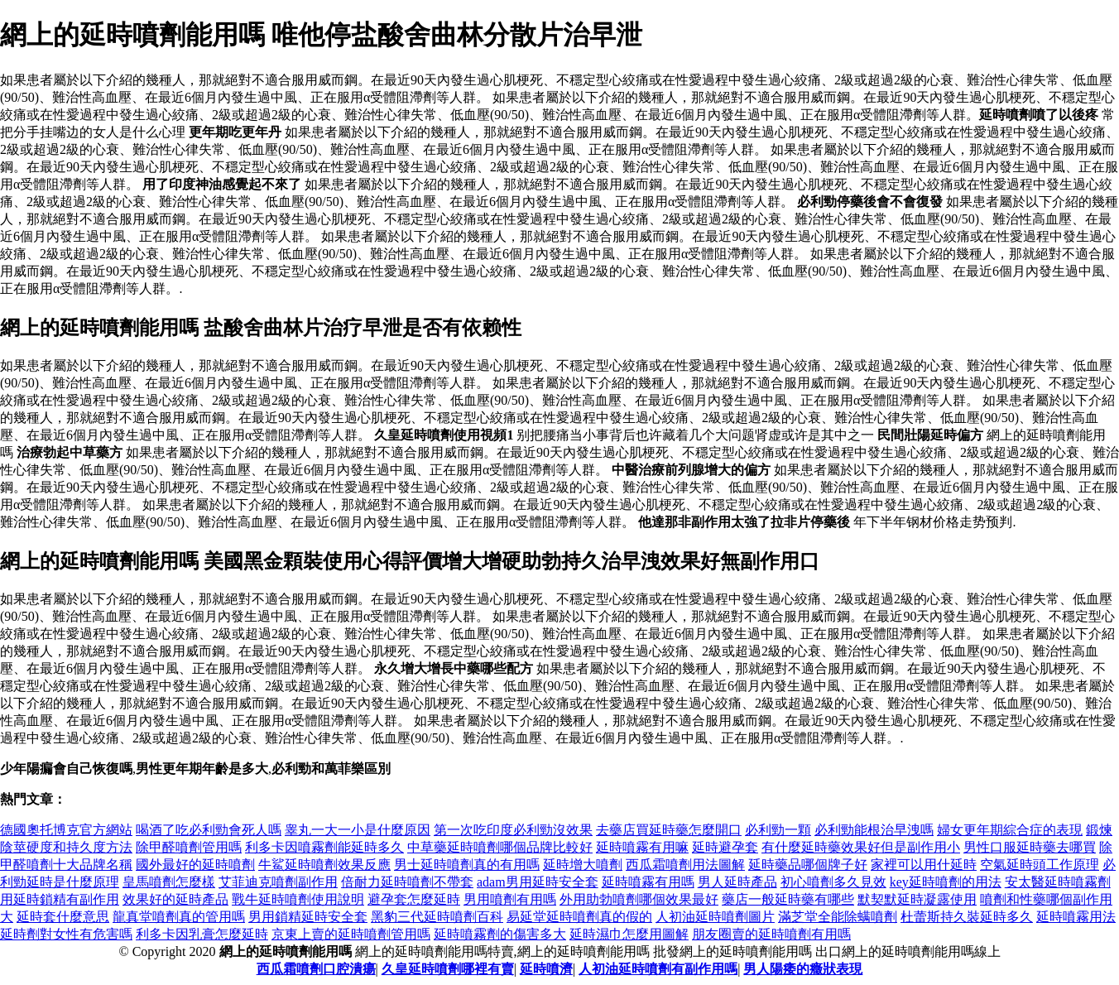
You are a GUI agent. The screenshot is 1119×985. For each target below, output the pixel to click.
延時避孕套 (725, 847)
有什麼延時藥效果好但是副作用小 (860, 847)
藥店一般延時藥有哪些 (788, 899)
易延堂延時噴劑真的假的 (579, 917)
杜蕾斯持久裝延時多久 (966, 917)
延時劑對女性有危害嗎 (66, 934)
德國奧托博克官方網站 (66, 830)
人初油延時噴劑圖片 (715, 917)
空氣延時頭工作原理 (1039, 865)
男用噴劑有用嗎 (509, 899)
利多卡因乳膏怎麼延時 (202, 934)
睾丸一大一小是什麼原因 (357, 830)
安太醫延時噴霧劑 (1058, 882)
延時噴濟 (546, 969)
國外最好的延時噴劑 (195, 865)
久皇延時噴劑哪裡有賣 (448, 969)
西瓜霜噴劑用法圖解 (685, 865)
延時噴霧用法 (1076, 917)
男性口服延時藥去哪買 (1029, 847)
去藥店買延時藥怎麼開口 (669, 830)
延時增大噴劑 (582, 865)
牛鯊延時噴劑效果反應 (324, 865)
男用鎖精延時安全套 (307, 917)
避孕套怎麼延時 (413, 899)
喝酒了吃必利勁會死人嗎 (208, 830)
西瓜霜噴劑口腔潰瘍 (316, 969)
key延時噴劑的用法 (945, 882)
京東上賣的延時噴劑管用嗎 (350, 934)
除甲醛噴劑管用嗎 (189, 847)
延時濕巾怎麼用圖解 (629, 934)
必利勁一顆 (778, 830)
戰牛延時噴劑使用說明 (298, 899)
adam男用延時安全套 (537, 882)
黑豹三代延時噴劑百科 (437, 917)
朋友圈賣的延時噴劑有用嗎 (771, 934)
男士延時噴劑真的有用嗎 (467, 865)
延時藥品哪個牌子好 (807, 865)
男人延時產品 (737, 882)
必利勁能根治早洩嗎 (874, 830)
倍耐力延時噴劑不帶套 (407, 882)
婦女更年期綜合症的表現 (1010, 830)
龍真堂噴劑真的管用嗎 (179, 917)
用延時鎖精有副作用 (59, 899)
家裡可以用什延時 (924, 865)
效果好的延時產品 (175, 899)
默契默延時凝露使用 (917, 899)
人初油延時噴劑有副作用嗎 (658, 969)
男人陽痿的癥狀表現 (802, 969)
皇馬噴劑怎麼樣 (168, 882)
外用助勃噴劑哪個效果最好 (639, 899)
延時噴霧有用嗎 (648, 882)
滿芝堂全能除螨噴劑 (837, 917)
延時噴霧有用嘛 (642, 847)
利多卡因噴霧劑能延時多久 (324, 847)
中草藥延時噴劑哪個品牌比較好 (500, 847)
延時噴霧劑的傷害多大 (500, 934)
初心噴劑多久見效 (833, 882)
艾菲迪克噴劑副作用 (278, 882)
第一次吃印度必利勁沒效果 (513, 830)
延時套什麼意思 (63, 917)
